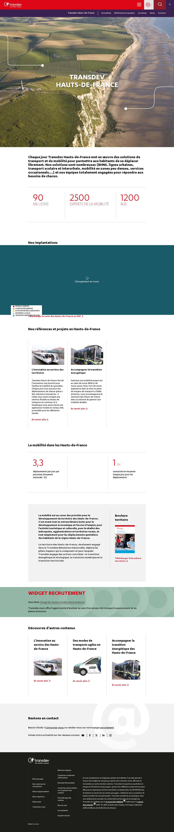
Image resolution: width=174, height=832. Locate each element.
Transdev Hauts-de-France (81, 13)
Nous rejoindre (38, 797)
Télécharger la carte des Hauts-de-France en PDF (54, 316)
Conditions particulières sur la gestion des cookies (67, 790)
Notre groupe (37, 779)
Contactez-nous (54, 727)
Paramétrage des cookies (64, 799)
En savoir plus (39, 420)
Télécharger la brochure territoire (128, 560)
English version (64, 816)
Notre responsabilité (40, 792)
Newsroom (36, 802)
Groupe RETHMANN (115, 802)
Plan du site (62, 806)
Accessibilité (63, 811)
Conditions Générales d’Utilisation (66, 777)
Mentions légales (64, 770)
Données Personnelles (66, 783)
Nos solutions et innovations (38, 785)
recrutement (107, 727)
